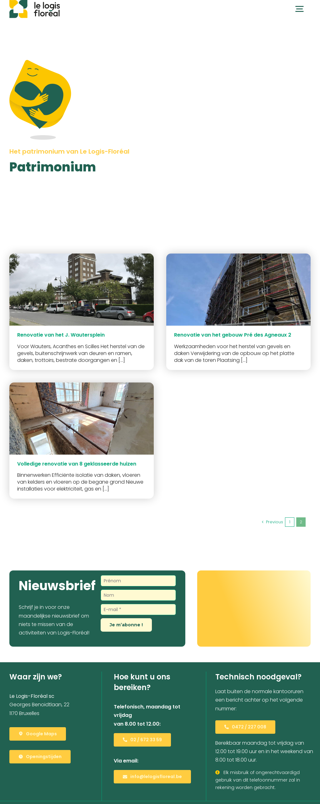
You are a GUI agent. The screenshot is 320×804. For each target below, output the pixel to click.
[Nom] (138, 595)
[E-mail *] (138, 609)
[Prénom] (138, 580)
